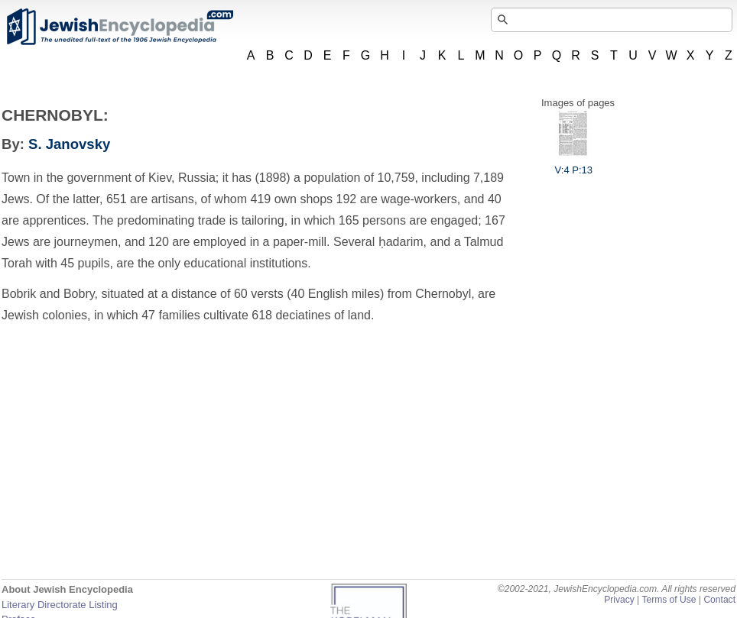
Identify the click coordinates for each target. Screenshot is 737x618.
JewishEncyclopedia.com (119, 27)
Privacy (619, 599)
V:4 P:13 (574, 164)
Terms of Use (668, 599)
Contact (719, 599)
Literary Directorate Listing (60, 604)
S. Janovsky (69, 144)
